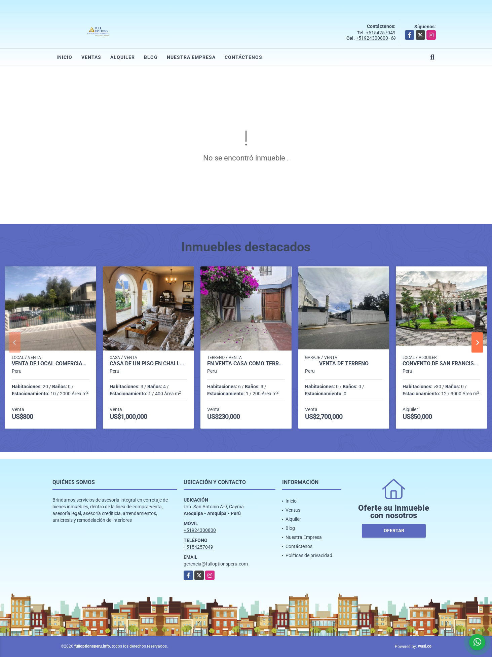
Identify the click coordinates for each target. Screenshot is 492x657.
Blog (151, 57)
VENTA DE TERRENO (344, 363)
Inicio (64, 57)
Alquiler (122, 57)
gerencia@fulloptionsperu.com (216, 564)
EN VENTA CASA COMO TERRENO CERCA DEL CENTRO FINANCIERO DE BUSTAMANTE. (246, 363)
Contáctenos (243, 57)
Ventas (91, 57)
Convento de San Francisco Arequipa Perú (441, 363)
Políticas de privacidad (309, 555)
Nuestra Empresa (191, 57)
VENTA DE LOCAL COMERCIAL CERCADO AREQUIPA (50, 363)
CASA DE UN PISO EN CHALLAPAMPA (148, 363)
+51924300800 (372, 38)
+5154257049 (380, 32)
